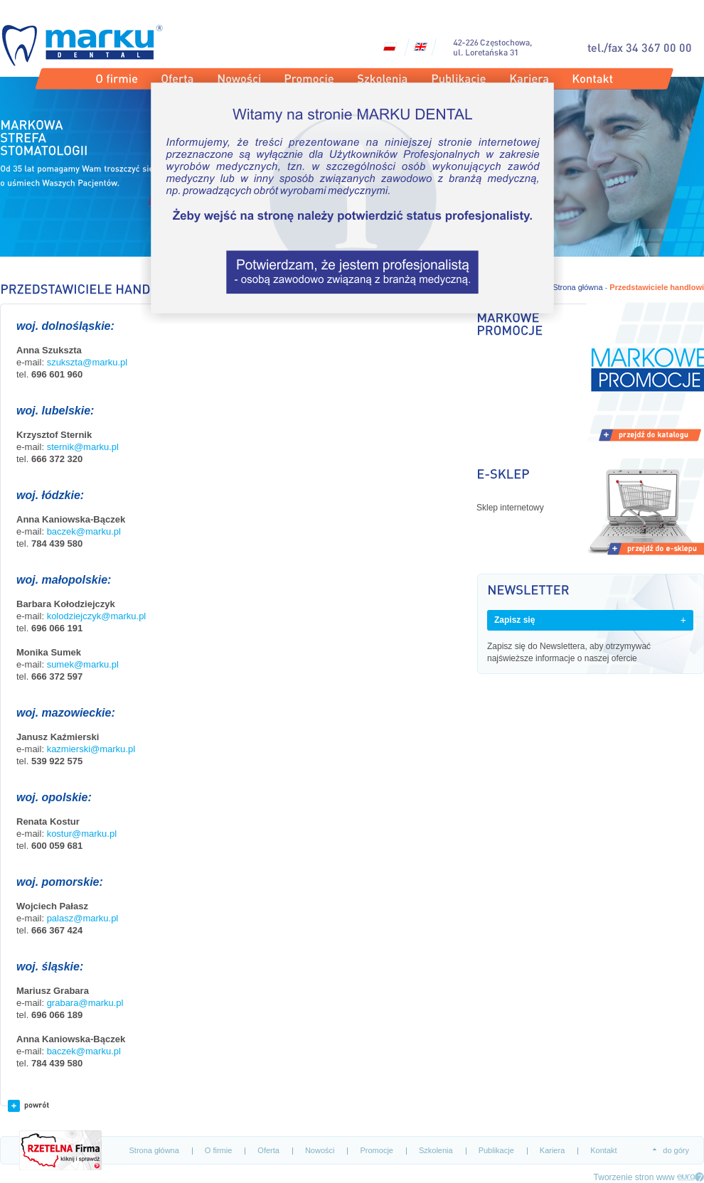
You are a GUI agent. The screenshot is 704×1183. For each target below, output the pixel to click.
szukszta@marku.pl (87, 362)
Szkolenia (436, 1150)
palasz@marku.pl (83, 918)
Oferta (268, 1150)
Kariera (552, 1150)
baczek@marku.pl (84, 531)
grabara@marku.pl (85, 1002)
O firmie (219, 1150)
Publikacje (496, 1150)
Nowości (320, 1150)
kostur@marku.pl (82, 833)
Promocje (376, 1150)
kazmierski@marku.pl (91, 749)
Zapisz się (514, 620)
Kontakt (603, 1150)
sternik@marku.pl (83, 446)
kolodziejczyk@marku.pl (96, 616)
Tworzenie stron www (634, 1177)
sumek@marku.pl (83, 664)
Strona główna (154, 1150)
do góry (676, 1150)
